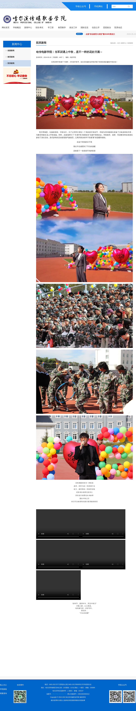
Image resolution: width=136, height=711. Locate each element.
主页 (118, 43)
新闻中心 (28, 27)
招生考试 (39, 27)
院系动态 (118, 27)
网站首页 (5, 27)
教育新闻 (11, 57)
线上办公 (3, 685)
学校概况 (17, 27)
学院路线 (3, 689)
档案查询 (3, 693)
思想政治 (107, 27)
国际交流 (84, 27)
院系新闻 (11, 63)
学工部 (51, 27)
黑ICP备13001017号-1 (59, 694)
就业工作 (73, 27)
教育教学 (62, 27)
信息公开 (96, 27)
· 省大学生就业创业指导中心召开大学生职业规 (110, 34)
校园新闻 (11, 50)
